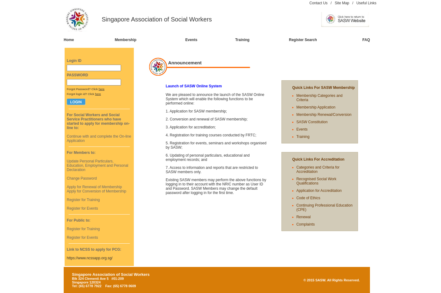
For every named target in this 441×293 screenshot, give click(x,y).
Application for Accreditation (319, 190)
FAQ (366, 40)
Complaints (305, 224)
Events (191, 40)
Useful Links (366, 3)
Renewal (303, 217)
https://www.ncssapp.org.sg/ (89, 258)
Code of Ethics (308, 198)
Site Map (342, 3)
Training (242, 40)
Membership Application (315, 107)
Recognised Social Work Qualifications (316, 181)
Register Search (303, 40)
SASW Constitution (312, 122)
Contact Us (318, 3)
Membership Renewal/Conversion (324, 114)
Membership (126, 40)
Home (69, 40)
